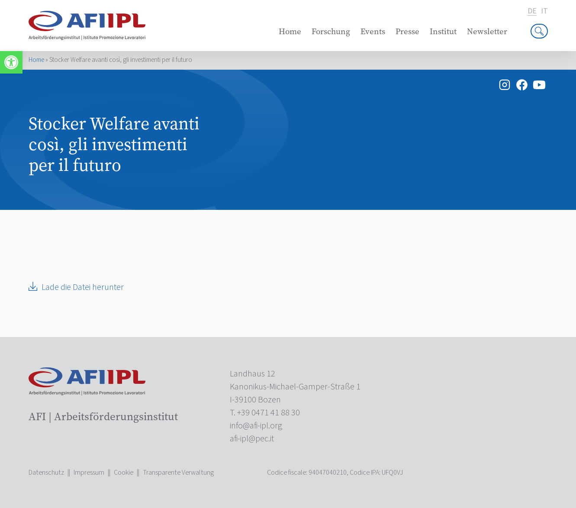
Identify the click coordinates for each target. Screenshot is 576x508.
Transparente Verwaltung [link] (178, 472)
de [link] (532, 11)
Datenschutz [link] (46, 472)
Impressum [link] (89, 472)
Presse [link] (407, 31)
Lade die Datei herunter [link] (83, 287)
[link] (11, 62)
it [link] (544, 11)
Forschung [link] (331, 31)
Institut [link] (443, 31)
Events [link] (372, 31)
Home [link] (290, 31)
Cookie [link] (123, 472)
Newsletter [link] (487, 31)
